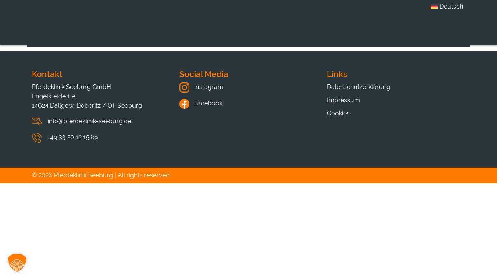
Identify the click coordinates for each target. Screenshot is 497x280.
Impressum (343, 100)
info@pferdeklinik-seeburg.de (89, 121)
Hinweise (400, 32)
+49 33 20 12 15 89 (73, 137)
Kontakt (452, 32)
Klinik (187, 32)
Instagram (201, 87)
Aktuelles (346, 32)
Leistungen (238, 32)
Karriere (294, 32)
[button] (17, 263)
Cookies (338, 113)
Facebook (200, 103)
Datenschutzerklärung (358, 87)
